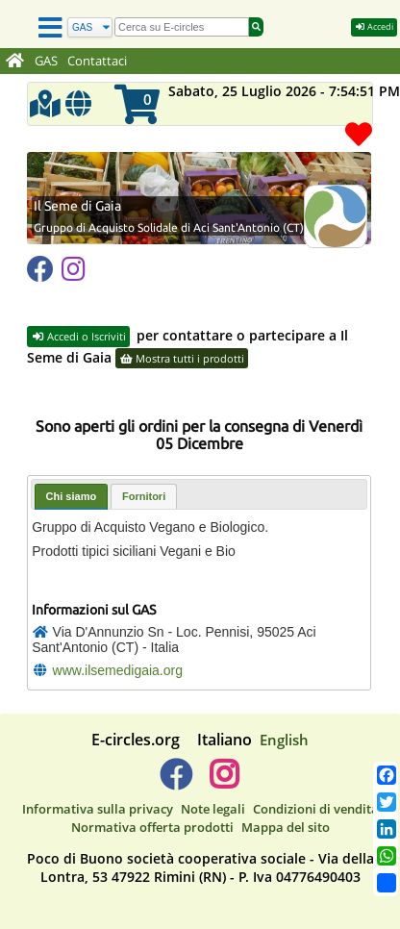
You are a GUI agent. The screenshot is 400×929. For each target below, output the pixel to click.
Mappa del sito (285, 801)
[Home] (15, 61)
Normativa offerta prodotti (152, 801)
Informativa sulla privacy (97, 782)
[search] (181, 27)
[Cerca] (89, 27)
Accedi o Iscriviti (78, 310)
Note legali (213, 782)
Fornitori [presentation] (143, 470)
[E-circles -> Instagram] (223, 756)
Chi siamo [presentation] (71, 470)
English (284, 713)
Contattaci (97, 61)
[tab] (72, 471)
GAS (46, 61)
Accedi (374, 26)
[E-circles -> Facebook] (175, 756)
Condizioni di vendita (316, 782)
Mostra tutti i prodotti (181, 332)
